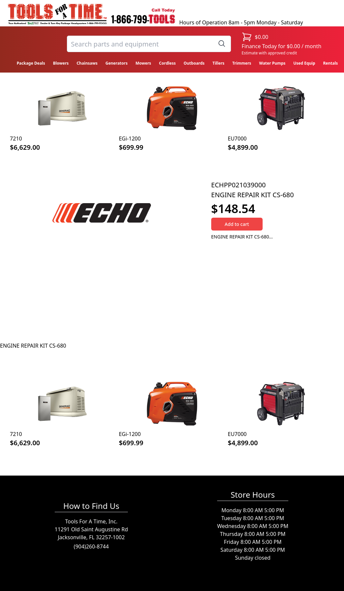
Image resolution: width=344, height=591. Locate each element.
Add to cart (237, 224)
